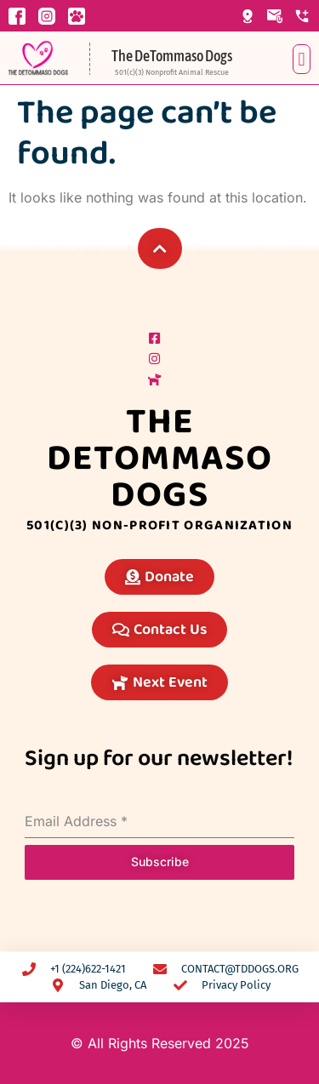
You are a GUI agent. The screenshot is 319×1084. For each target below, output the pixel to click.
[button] (301, 59)
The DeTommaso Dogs (171, 56)
